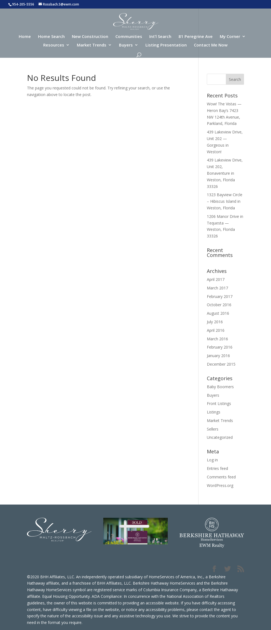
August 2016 (218, 313)
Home (25, 36)
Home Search (51, 36)
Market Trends (91, 45)
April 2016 (215, 330)
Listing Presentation (166, 45)
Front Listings (219, 403)
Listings (213, 412)
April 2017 (215, 279)
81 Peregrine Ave (195, 36)
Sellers (212, 429)
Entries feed (217, 468)
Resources (53, 45)
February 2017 (219, 296)
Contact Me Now (210, 45)
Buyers (126, 45)
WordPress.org (220, 485)
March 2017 (217, 288)
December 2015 (221, 364)
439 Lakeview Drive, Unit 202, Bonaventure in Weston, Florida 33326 (225, 173)
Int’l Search (160, 36)
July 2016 (215, 321)
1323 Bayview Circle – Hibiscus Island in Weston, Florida (224, 201)
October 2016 (219, 304)
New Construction (90, 36)
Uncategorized (220, 437)
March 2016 (217, 338)
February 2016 (219, 347)
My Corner (230, 36)
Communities (128, 36)
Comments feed (221, 477)
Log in (212, 459)
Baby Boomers (220, 386)
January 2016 (218, 355)
